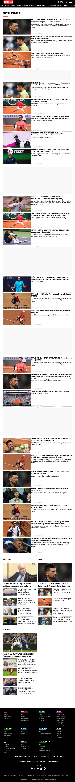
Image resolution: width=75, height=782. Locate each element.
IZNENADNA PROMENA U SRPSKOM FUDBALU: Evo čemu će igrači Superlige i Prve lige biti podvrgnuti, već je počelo (27, 661)
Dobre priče (7, 716)
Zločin (40, 714)
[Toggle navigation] (70, 2)
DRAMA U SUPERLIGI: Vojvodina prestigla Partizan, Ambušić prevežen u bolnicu (27, 670)
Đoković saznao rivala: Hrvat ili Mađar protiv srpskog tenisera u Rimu (50, 506)
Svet (22, 731)
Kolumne (6, 718)
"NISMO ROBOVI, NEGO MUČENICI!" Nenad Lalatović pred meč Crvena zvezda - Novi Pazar (27, 690)
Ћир (55, 2)
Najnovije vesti (52, 761)
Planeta (31, 5)
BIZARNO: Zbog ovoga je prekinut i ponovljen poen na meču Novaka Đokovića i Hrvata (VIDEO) (50, 84)
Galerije (41, 761)
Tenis (40, 559)
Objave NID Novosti (67, 776)
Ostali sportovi (60, 738)
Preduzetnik (7, 736)
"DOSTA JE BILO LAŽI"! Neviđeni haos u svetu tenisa (50, 391)
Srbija (43, 756)
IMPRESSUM (21, 776)
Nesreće (41, 721)
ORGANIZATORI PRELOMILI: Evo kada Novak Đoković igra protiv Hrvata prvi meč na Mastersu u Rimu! (50, 214)
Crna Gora (51, 756)
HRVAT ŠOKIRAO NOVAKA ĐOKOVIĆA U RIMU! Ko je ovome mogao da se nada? (50, 231)
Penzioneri (24, 718)
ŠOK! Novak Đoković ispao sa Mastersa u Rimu (48, 53)
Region (23, 733)
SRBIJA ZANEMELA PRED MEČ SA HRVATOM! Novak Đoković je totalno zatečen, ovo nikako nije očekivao (50, 117)
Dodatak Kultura (26, 746)
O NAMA (6, 776)
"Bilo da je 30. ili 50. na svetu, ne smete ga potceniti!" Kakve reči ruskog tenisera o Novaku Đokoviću (50, 523)
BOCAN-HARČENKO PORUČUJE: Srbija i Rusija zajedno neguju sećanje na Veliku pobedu (26, 601)
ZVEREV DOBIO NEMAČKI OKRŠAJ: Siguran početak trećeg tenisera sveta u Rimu (62, 619)
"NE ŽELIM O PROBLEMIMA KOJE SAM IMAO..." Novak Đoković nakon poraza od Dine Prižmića (50, 21)
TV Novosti (24, 748)
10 (43, 556)
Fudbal (6, 629)
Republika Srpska (25, 761)
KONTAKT (13, 776)
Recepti (19, 5)
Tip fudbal (7, 744)
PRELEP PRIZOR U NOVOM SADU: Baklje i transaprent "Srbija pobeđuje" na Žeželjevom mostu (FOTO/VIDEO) (27, 591)
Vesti (2, 5)
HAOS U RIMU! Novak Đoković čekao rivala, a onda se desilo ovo (50, 312)
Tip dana (6, 746)
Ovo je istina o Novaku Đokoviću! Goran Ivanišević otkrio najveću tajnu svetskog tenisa (51, 539)
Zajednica (42, 746)
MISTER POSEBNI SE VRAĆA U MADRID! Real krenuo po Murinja (26, 680)
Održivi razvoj (44, 741)
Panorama (53, 5)
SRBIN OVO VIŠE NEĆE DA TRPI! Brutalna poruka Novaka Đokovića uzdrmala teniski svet (48, 134)
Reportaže (38, 5)
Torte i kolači (60, 714)
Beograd (59, 5)
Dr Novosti (72, 5)
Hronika (13, 5)
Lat (52, 2)
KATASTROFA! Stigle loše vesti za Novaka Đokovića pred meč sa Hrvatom (49, 100)
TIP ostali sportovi (9, 748)
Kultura (66, 5)
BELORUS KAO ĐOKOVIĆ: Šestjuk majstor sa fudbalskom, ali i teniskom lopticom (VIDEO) (47, 198)
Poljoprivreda (8, 733)
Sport (43, 5)
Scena (35, 761)
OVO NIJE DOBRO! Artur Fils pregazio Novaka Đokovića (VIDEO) (51, 295)
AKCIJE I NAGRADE (41, 776)
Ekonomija (25, 5)
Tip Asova (7, 750)
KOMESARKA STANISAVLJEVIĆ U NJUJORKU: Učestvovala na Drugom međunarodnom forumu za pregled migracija (27, 620)
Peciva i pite (60, 723)
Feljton (23, 716)
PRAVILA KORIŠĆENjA (54, 776)
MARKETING (30, 776)
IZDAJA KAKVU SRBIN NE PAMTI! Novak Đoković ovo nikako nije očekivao (50, 473)
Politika (7, 559)
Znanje (41, 748)
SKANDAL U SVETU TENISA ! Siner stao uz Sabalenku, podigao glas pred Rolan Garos (50, 150)
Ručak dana (60, 721)
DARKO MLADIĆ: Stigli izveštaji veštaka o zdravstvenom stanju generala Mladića (17, 586)
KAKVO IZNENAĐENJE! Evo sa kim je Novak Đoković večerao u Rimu (50, 489)
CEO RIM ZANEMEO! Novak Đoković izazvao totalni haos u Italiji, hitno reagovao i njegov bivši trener (51, 456)
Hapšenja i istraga (44, 716)
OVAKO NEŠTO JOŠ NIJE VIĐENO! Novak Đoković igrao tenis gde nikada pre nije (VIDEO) (51, 439)
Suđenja (41, 718)
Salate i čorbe (60, 716)
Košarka (59, 733)
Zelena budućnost (44, 750)
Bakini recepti (60, 718)
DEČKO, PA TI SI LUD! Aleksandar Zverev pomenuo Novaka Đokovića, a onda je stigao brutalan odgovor (50, 278)
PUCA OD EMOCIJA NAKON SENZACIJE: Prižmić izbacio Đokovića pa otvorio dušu (51, 37)
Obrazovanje (25, 721)
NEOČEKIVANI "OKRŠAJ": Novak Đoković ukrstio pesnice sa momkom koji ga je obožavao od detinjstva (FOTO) (51, 375)
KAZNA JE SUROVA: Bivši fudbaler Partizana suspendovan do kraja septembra (18, 656)
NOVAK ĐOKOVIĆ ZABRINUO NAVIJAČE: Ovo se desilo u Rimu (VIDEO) (51, 359)
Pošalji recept (60, 725)
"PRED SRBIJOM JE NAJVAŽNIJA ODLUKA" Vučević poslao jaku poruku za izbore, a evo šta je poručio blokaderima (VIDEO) (27, 610)
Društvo (7, 5)
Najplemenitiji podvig (45, 733)
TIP (48, 5)
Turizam (59, 756)
